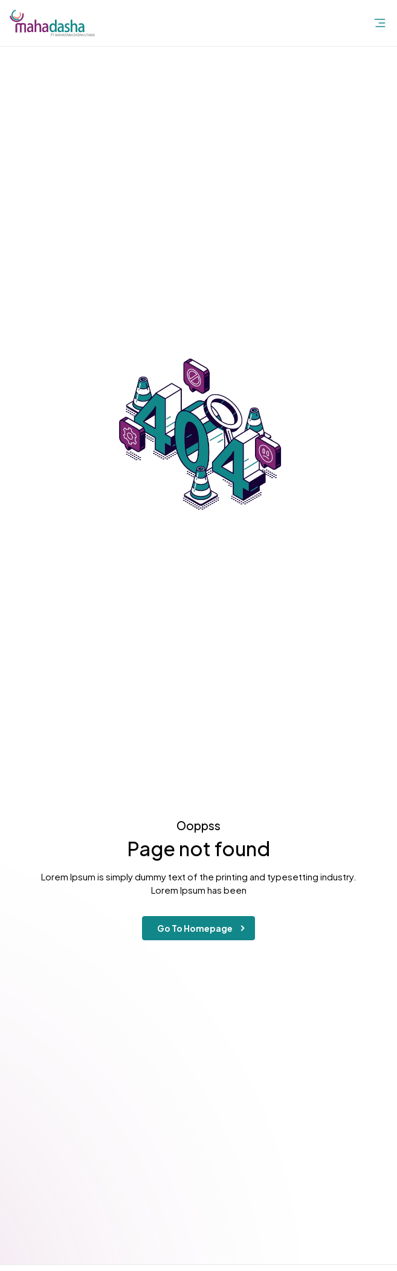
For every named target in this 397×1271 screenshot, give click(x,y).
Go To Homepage (203, 928)
